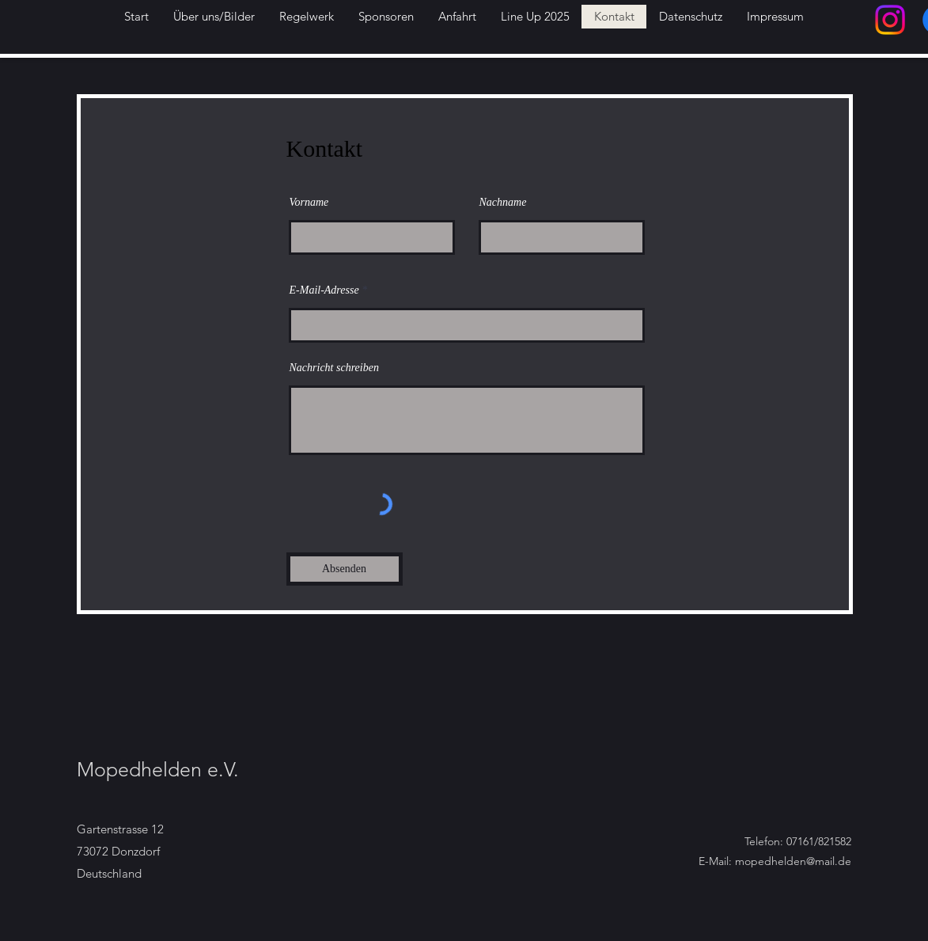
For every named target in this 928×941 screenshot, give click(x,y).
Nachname (503, 202)
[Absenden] (344, 569)
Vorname (309, 202)
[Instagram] (890, 20)
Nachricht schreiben (334, 368)
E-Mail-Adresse (324, 290)
